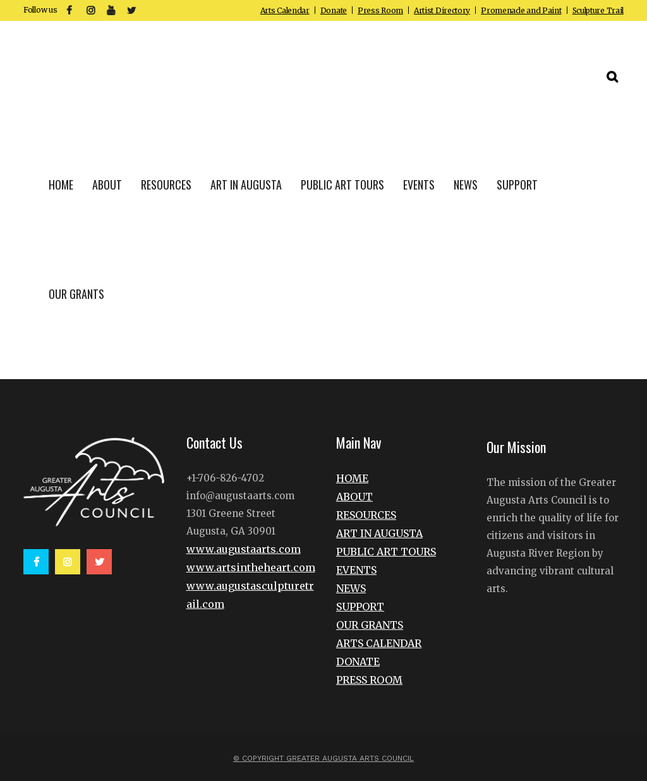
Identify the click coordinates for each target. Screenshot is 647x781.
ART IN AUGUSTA (379, 533)
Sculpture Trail (598, 10)
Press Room (380, 10)
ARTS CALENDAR (378, 643)
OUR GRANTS (369, 625)
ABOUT (354, 496)
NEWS (351, 588)
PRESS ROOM (369, 680)
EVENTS (356, 570)
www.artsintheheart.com (250, 567)
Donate (333, 10)
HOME (352, 478)
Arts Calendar (285, 10)
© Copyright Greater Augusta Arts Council (323, 758)
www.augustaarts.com (243, 549)
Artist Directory (442, 10)
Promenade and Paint (521, 10)
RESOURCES (366, 515)
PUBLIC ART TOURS (386, 551)
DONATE (358, 661)
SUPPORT (360, 606)
